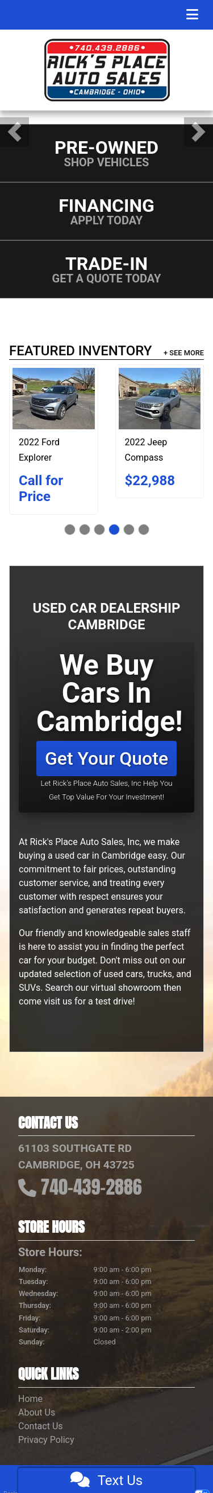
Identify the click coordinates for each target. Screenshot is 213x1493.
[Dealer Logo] (107, 70)
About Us (36, 1412)
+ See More (184, 352)
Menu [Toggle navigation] (171, 15)
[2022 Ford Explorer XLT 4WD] (54, 398)
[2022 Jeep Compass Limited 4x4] (160, 398)
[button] (14, 131)
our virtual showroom (118, 987)
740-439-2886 (91, 1187)
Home (30, 1398)
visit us (58, 1001)
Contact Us (40, 1426)
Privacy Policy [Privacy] (46, 1439)
